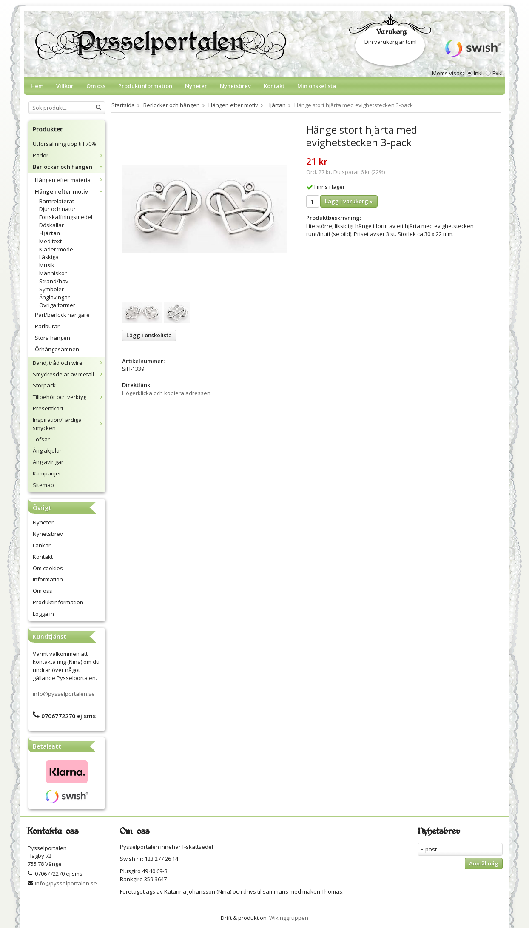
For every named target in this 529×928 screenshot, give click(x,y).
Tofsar (41, 439)
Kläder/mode (56, 249)
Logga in (43, 614)
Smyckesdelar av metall (69, 374)
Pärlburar (47, 326)
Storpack (44, 385)
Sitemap (43, 485)
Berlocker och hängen (69, 167)
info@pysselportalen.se (64, 693)
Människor (53, 273)
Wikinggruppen (288, 918)
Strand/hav (53, 281)
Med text (50, 241)
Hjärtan (49, 233)
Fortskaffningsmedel (65, 217)
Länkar (42, 545)
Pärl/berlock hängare (62, 315)
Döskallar (51, 225)
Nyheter (196, 86)
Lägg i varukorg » (349, 201)
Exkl (497, 73)
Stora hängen (52, 338)
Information (48, 579)
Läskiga (49, 257)
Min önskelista (316, 86)
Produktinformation (145, 86)
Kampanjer (47, 473)
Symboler (51, 289)
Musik (46, 265)
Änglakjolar (47, 450)
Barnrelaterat (56, 201)
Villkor (65, 86)
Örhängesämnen (57, 349)
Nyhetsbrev (235, 86)
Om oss (95, 86)
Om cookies (48, 568)
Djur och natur (57, 209)
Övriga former (57, 305)
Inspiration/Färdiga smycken (69, 424)
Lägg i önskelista (149, 335)
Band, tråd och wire (69, 363)
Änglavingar (54, 297)
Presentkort (48, 408)
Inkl (478, 73)
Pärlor (69, 155)
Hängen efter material (70, 180)
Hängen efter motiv (70, 191)
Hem (37, 86)
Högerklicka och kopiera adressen (166, 393)
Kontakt (274, 86)
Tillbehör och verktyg (69, 397)
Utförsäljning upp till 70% (64, 144)
